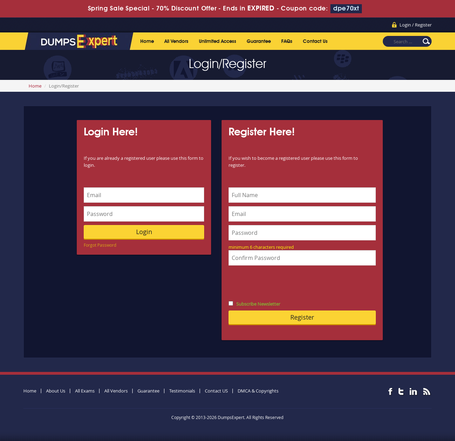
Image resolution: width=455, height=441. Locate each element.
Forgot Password (100, 245)
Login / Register (416, 25)
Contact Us (315, 41)
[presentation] (282, 282)
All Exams (85, 391)
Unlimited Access (217, 41)
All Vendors (176, 41)
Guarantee (259, 41)
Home (147, 41)
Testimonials (182, 391)
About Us (55, 391)
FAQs (286, 41)
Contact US (216, 391)
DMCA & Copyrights (258, 391)
